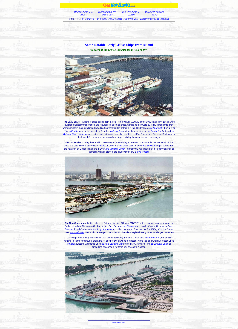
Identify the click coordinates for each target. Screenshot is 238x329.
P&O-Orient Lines (130, 19)
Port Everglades (115, 19)
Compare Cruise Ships (149, 19)
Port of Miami (101, 19)
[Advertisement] (119, 31)
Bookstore (165, 19)
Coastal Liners (88, 19)
